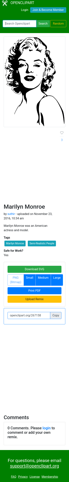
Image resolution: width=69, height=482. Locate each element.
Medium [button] (43, 277)
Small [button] (29, 277)
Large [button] (57, 277)
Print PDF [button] (34, 290)
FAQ (13, 476)
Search (42, 23)
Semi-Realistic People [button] (41, 243)
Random (58, 23)
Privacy (23, 476)
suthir (11, 214)
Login (24, 10)
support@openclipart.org (34, 466)
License (35, 476)
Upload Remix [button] (34, 299)
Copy (55, 315)
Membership (50, 476)
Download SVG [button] (34, 269)
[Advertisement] (34, 166)
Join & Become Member (48, 10)
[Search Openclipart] (19, 23)
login (47, 428)
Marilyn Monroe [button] (15, 243)
